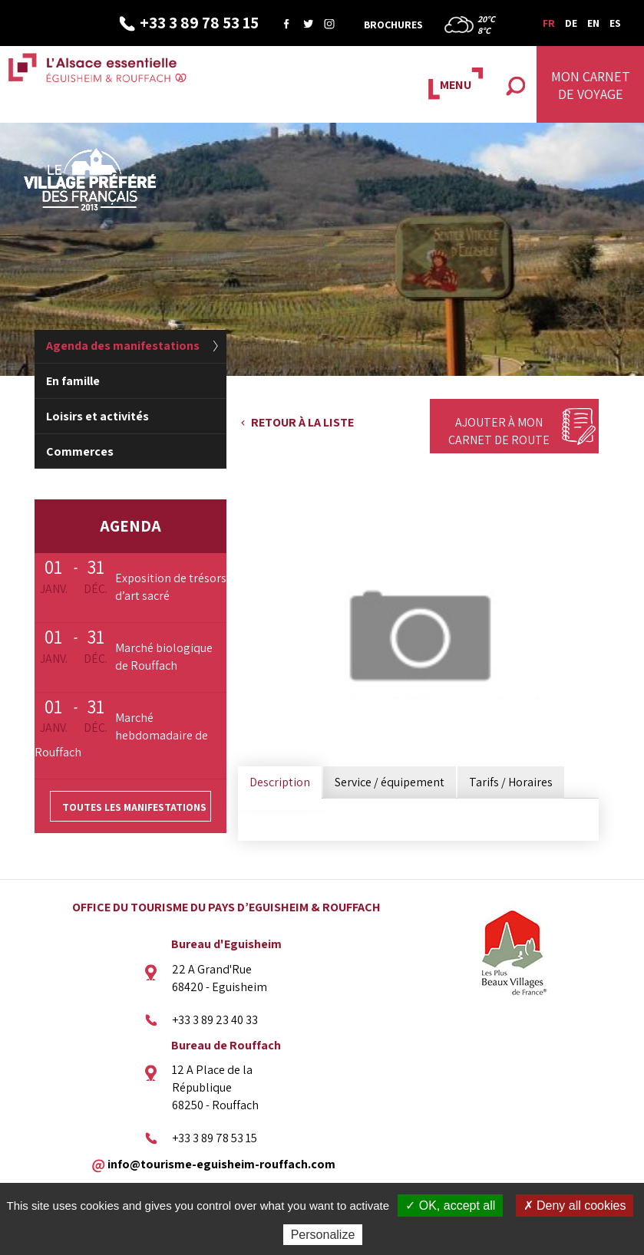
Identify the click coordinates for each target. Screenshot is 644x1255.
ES (615, 23)
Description (279, 782)
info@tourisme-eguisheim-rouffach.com (221, 1163)
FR (549, 23)
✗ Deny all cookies (574, 1205)
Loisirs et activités (97, 416)
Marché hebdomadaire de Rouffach (121, 735)
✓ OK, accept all (450, 1205)
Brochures (393, 24)
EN (593, 23)
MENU (455, 85)
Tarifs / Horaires (511, 782)
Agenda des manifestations (123, 346)
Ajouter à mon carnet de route (499, 431)
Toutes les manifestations (134, 807)
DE (571, 23)
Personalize (323, 1234)
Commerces (80, 451)
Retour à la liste (302, 422)
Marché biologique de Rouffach (164, 657)
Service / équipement (389, 782)
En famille (73, 381)
